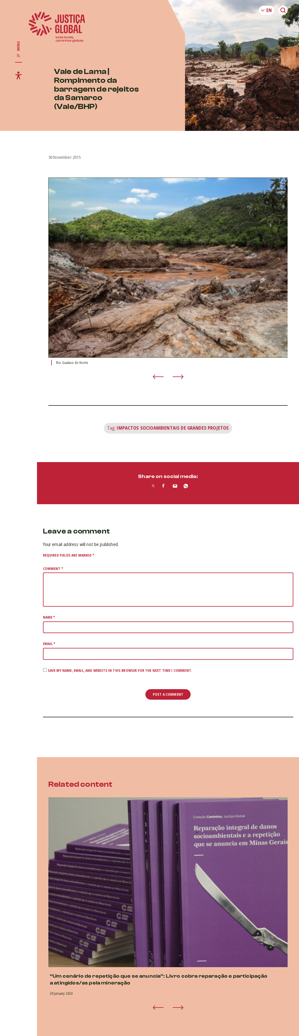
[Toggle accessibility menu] (18, 75)
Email (49, 643)
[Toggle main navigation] (18, 49)
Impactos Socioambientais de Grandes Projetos (173, 428)
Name (49, 617)
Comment (53, 568)
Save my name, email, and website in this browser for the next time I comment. (120, 670)
